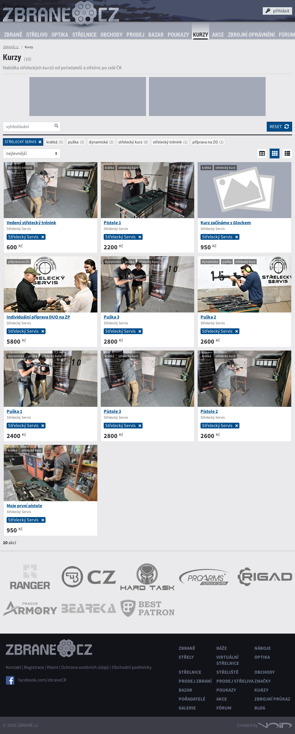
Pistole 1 (112, 223)
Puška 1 (14, 411)
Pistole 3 (112, 411)
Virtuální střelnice (227, 660)
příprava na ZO (205, 142)
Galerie (187, 708)
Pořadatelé (192, 699)
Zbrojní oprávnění (251, 34)
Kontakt (13, 667)
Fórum (223, 708)
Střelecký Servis (26, 237)
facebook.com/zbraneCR (42, 680)
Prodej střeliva (235, 681)
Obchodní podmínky (132, 667)
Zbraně (13, 34)
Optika (60, 34)
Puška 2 (208, 317)
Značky (262, 681)
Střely (186, 657)
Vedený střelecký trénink (31, 223)
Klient (52, 667)
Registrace (34, 667)
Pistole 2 (209, 411)
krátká (51, 142)
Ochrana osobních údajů (85, 667)
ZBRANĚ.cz (11, 47)
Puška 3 (111, 317)
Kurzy (200, 34)
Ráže (221, 648)
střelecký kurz (130, 142)
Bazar (156, 34)
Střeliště (227, 672)
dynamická (98, 142)
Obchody (111, 34)
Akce (218, 34)
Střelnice (84, 34)
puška (73, 142)
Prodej (135, 34)
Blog (259, 708)
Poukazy (178, 34)
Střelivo (37, 34)
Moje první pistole (24, 506)
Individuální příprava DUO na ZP (38, 317)
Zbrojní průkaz (272, 699)
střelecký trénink (167, 142)
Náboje (262, 648)
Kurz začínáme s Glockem (226, 223)
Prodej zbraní (195, 681)
